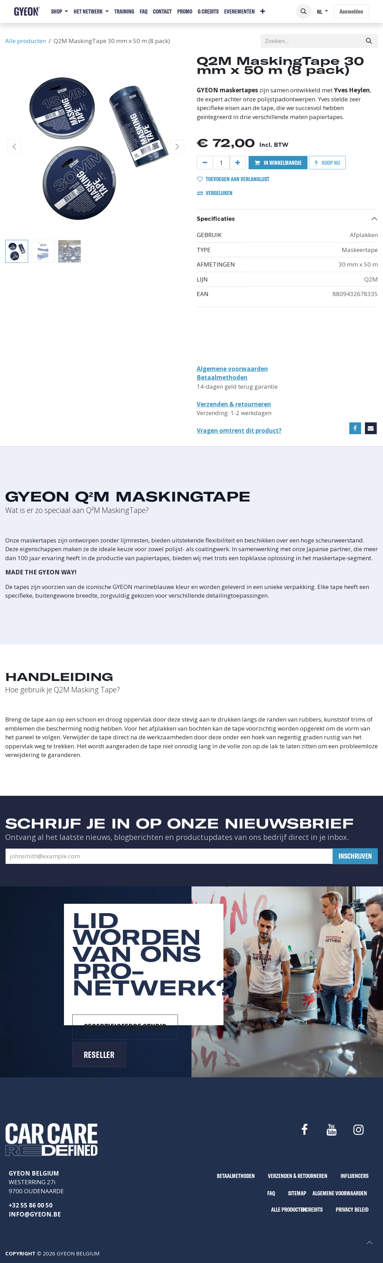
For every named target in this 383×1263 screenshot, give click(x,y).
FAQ (271, 1193)
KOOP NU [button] (327, 162)
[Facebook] (355, 428)
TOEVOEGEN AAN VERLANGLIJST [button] (233, 179)
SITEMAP (297, 1193)
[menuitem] (59, 11)
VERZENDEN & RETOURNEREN (297, 1175)
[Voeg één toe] (237, 163)
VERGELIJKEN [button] (215, 192)
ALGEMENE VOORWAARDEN (339, 1193)
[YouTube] (331, 1130)
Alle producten (25, 41)
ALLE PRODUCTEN (288, 1209)
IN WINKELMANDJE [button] (278, 162)
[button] (303, 11)
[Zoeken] (369, 41)
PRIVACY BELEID (352, 1209)
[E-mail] (371, 428)
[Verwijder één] (205, 163)
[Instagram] (358, 1130)
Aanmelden (351, 11)
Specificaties (216, 218)
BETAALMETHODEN (236, 1175)
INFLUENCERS (354, 1175)
